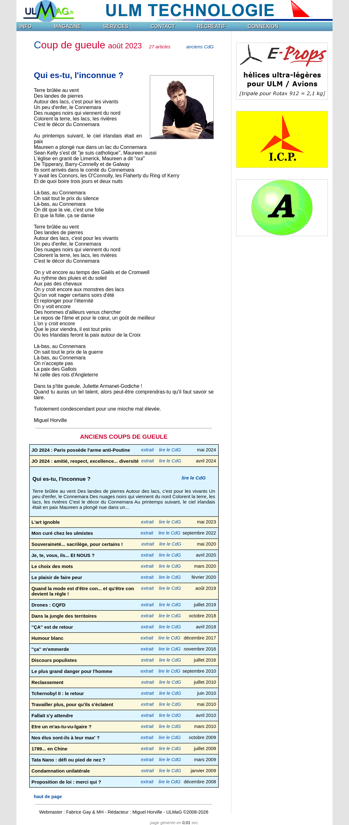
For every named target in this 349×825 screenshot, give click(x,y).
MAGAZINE (67, 26)
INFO (26, 26)
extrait (147, 449)
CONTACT (162, 26)
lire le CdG (170, 449)
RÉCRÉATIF (211, 26)
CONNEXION (263, 26)
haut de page (48, 796)
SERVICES (116, 26)
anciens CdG (200, 46)
